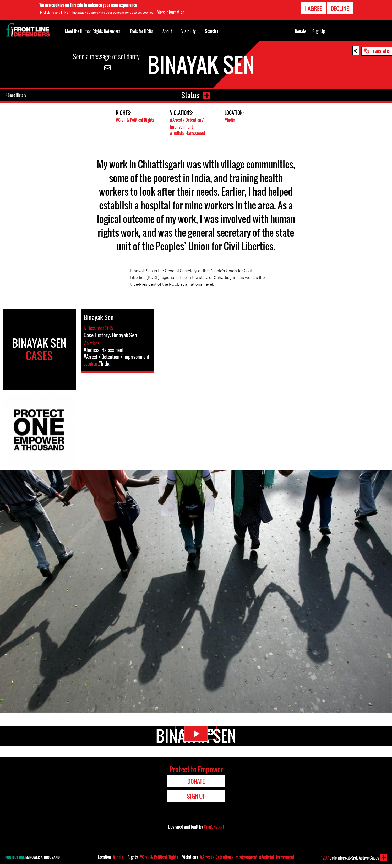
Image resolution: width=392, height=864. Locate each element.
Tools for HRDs (141, 31)
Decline (340, 8)
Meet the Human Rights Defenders (92, 31)
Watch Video (196, 737)
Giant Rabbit (214, 826)
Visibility (188, 31)
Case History (18, 95)
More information (170, 12)
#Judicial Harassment (188, 133)
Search (212, 30)
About (167, 31)
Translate (380, 50)
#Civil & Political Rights (136, 119)
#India (230, 119)
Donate (300, 31)
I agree (313, 8)
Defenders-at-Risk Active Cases (350, 858)
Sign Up (318, 31)
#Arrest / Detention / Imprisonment (188, 123)
